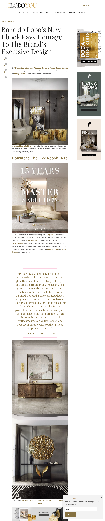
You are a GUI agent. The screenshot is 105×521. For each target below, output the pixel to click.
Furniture (72, 13)
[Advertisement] (48, 61)
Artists (21, 13)
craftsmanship (17, 243)
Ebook (58, 68)
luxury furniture (20, 74)
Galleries (81, 13)
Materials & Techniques (35, 13)
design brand (50, 235)
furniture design (34, 240)
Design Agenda (60, 13)
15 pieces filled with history (22, 146)
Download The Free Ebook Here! (40, 157)
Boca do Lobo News (8, 21)
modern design (53, 249)
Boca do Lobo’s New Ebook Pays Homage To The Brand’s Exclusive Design (32, 40)
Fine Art (49, 13)
